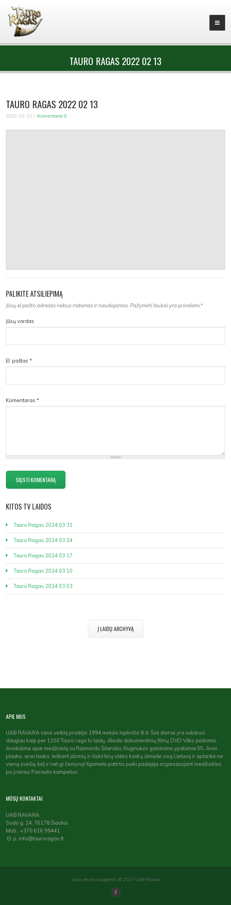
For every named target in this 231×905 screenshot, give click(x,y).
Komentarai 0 (52, 116)
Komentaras (22, 400)
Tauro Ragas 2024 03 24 (43, 540)
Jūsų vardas (20, 321)
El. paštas (19, 360)
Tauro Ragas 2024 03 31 (43, 525)
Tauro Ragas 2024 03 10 (43, 571)
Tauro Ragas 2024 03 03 (43, 586)
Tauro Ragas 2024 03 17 (43, 555)
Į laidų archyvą (116, 628)
